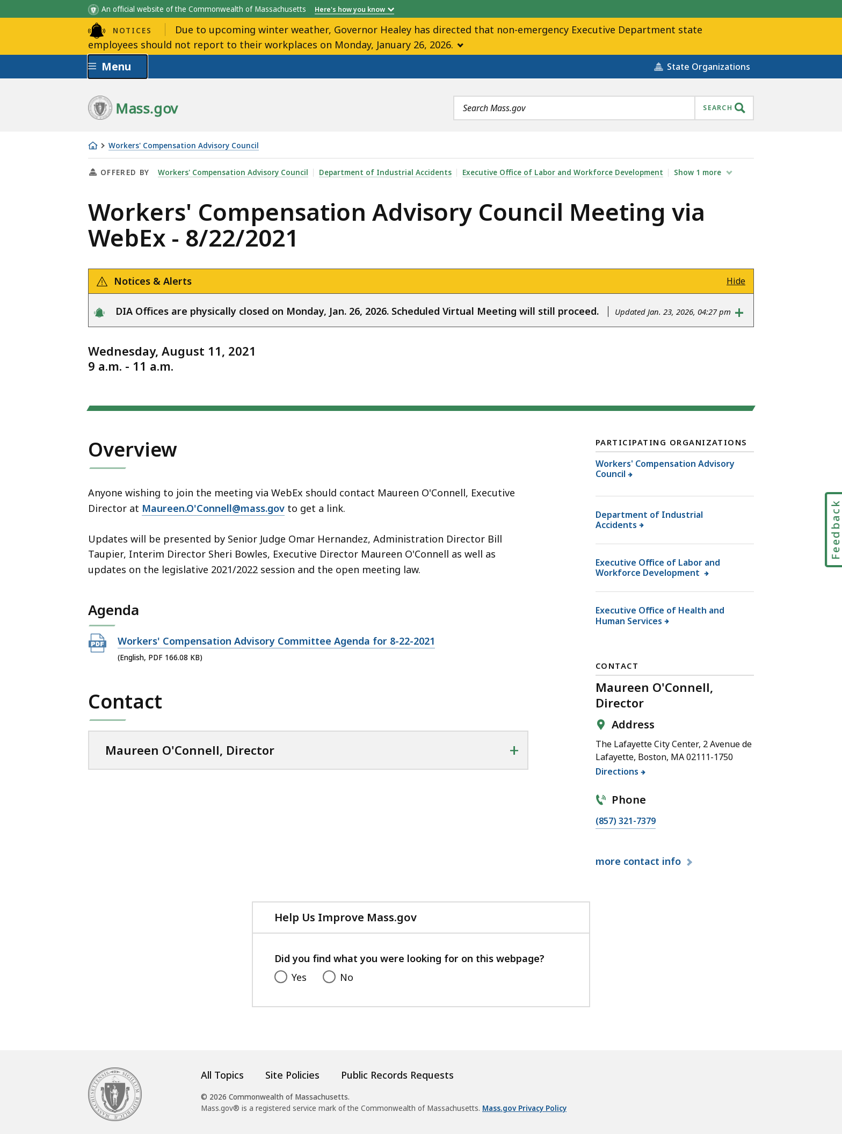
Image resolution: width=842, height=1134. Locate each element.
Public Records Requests (397, 1074)
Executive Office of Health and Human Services (660, 615)
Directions (617, 771)
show (698, 172)
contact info (640, 861)
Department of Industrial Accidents (385, 172)
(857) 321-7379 (626, 821)
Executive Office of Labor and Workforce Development (562, 172)
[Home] (92, 146)
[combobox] (603, 108)
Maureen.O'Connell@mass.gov (213, 508)
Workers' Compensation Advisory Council (183, 145)
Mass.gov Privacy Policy (524, 1108)
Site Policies (292, 1074)
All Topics (222, 1074)
